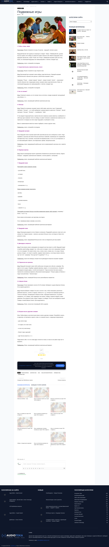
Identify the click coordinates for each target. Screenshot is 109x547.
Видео (50, 1)
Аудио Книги (35, 1)
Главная (19, 6)
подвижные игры (21, 374)
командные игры (57, 372)
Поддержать (88, 1)
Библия (19, 1)
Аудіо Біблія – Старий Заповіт (16, 513)
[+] (43, 468)
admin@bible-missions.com (43, 540)
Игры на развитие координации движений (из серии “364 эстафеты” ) (58, 445)
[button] (107, 1)
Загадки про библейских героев (25, 380)
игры (39, 372)
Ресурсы (23, 6)
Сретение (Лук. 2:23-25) (82, 49)
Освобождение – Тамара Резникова (54, 493)
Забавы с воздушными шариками (24, 443)
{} (41, 468)
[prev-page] (40, 449)
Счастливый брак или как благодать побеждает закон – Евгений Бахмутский (83, 65)
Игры (28, 6)
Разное (80, 1)
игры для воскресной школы (46, 372)
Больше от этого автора (38, 384)
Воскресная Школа (70, 1)
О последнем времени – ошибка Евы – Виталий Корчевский (82, 78)
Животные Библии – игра (22, 398)
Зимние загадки (80, 43)
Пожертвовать (60, 365)
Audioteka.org (13, 545)
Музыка (43, 1)
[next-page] (42, 449)
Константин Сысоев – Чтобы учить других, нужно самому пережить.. (83, 58)
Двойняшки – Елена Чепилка (16, 519)
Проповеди (26, 1)
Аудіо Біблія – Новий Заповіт (15, 493)
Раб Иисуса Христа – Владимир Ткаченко (55, 513)
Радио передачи (58, 1)
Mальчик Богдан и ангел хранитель (54, 499)
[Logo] (8, 1)
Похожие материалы (23, 384)
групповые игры (33, 372)
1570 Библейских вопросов (15, 506)
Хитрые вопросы (62, 380)
